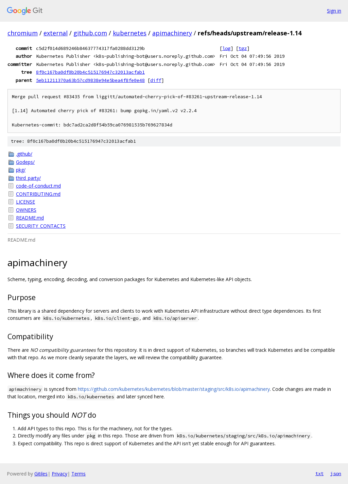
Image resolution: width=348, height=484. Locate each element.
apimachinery (172, 33)
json (335, 473)
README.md (30, 217)
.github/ (24, 154)
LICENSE (25, 201)
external (56, 33)
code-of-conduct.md (38, 186)
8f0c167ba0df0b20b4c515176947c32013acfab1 (90, 72)
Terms (78, 473)
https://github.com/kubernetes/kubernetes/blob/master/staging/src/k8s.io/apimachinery (174, 389)
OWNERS (26, 210)
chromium (22, 33)
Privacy (59, 473)
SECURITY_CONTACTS (41, 226)
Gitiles (41, 473)
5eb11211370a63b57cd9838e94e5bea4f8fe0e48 (90, 80)
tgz (243, 48)
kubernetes (129, 33)
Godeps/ (25, 162)
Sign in (334, 10)
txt (319, 473)
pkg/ (20, 170)
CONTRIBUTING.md (38, 194)
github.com (90, 33)
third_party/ (28, 178)
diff (155, 80)
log (226, 48)
